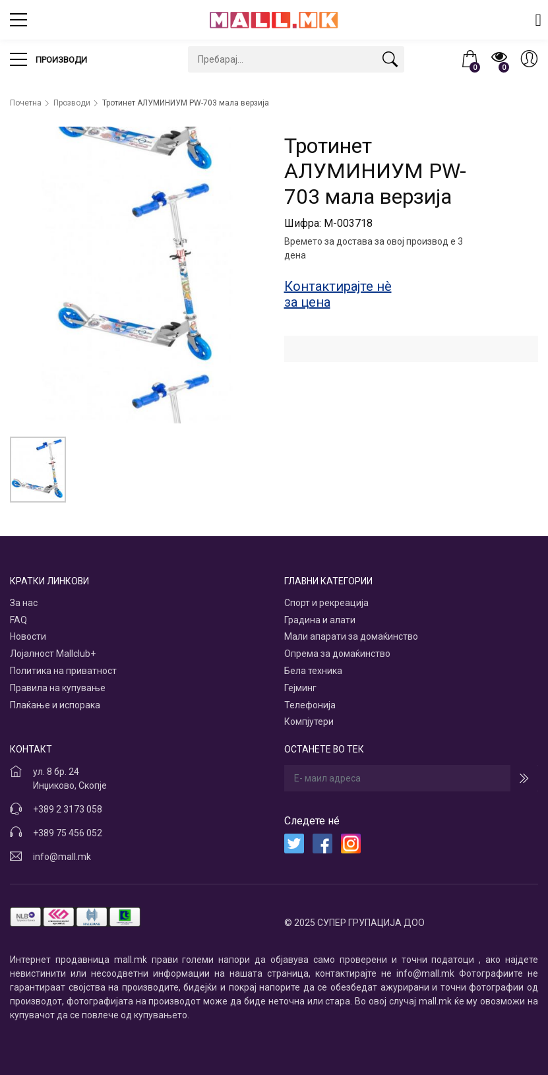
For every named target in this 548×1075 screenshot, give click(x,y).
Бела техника (313, 670)
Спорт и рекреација (326, 603)
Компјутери (309, 721)
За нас (24, 603)
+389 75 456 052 (67, 833)
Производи (48, 59)
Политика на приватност (63, 670)
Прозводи (71, 103)
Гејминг (300, 688)
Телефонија (310, 705)
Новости (28, 636)
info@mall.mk (62, 856)
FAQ (18, 620)
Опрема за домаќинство (337, 653)
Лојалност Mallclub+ (53, 653)
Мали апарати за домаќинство (351, 636)
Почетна (26, 103)
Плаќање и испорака (55, 705)
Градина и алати (319, 620)
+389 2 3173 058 (67, 809)
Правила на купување (58, 688)
